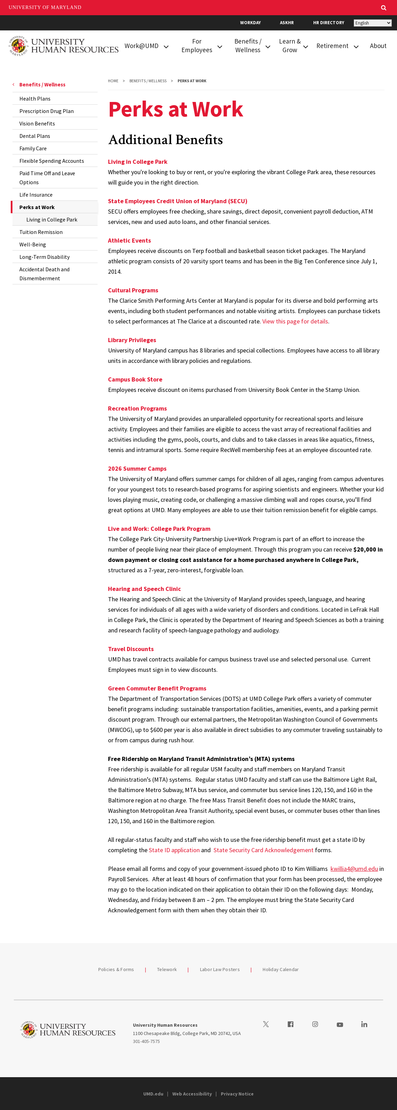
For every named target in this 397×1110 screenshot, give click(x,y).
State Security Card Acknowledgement (264, 850)
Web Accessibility (192, 1094)
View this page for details (295, 321)
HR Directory (328, 23)
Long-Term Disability (44, 256)
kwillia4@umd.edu (354, 869)
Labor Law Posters (220, 969)
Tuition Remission (41, 231)
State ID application (174, 850)
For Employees (196, 45)
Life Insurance (36, 194)
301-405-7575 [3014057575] (146, 1041)
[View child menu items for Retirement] (356, 46)
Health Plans (35, 98)
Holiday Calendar (281, 969)
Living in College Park (51, 219)
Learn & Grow (290, 45)
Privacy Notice (237, 1094)
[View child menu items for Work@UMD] (166, 46)
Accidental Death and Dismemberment (44, 274)
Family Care (33, 148)
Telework (167, 969)
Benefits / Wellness (248, 45)
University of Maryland (45, 7)
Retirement (332, 45)
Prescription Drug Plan (46, 110)
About (378, 45)
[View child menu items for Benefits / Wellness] (267, 46)
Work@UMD (142, 45)
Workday (250, 23)
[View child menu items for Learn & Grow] (305, 46)
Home (113, 80)
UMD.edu (153, 1094)
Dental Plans (34, 135)
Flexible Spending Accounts (51, 160)
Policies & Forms (116, 969)
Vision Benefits (37, 123)
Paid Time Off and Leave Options (47, 178)
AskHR (287, 23)
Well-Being (32, 244)
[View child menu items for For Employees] (220, 46)
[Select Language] (373, 23)
